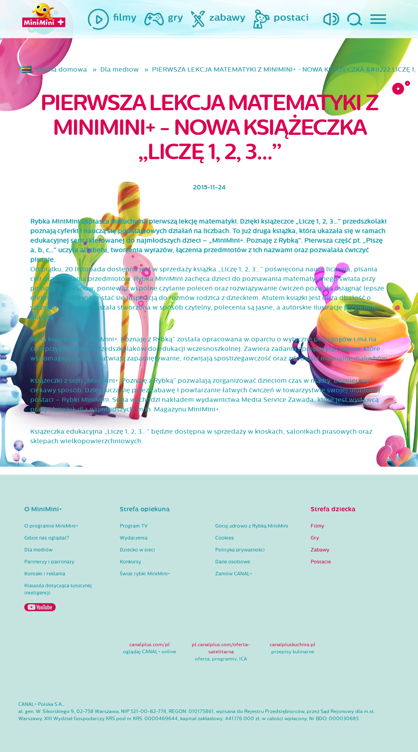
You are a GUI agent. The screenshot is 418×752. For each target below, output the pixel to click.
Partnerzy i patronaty (49, 561)
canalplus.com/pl (149, 644)
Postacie (321, 561)
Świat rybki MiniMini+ (145, 573)
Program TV (134, 526)
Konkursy (130, 561)
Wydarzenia (134, 538)
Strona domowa (61, 69)
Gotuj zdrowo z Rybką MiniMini (251, 526)
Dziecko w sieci (137, 549)
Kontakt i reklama (44, 573)
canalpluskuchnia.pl (292, 644)
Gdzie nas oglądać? (46, 538)
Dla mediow (119, 69)
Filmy (317, 526)
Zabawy (320, 549)
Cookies (224, 538)
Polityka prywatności (240, 549)
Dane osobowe (232, 561)
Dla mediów (38, 549)
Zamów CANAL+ (233, 573)
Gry (315, 538)
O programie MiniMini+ (51, 526)
